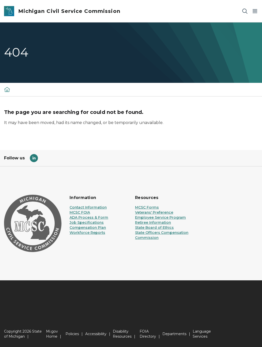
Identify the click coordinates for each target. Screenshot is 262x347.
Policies (72, 334)
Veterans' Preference (154, 212)
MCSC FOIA (80, 212)
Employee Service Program (160, 217)
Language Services (202, 334)
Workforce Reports (87, 232)
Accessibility (95, 334)
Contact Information (88, 207)
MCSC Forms (147, 207)
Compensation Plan (88, 227)
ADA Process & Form (89, 217)
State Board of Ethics (154, 227)
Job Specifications (87, 222)
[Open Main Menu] (255, 11)
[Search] (245, 11)
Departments (174, 334)
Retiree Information (153, 222)
